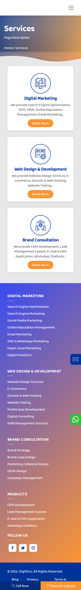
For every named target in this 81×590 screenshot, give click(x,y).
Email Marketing (19, 334)
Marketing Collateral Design (28, 464)
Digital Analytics (19, 354)
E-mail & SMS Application (26, 518)
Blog (15, 579)
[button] (71, 8)
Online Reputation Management (31, 327)
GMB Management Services (27, 423)
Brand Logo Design (21, 457)
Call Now (20, 585)
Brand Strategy (18, 450)
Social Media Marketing (24, 320)
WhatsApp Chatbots (22, 525)
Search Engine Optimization (28, 306)
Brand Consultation (40, 240)
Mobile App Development (26, 409)
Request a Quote (60, 585)
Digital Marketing (40, 98)
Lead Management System (26, 511)
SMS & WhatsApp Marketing (28, 341)
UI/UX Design (17, 470)
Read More (40, 123)
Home (8, 47)
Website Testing (19, 402)
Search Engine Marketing (26, 313)
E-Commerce (17, 388)
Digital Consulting (20, 416)
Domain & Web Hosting (24, 395)
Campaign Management (25, 477)
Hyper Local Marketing (24, 348)
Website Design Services (25, 381)
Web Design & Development (40, 169)
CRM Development (21, 504)
